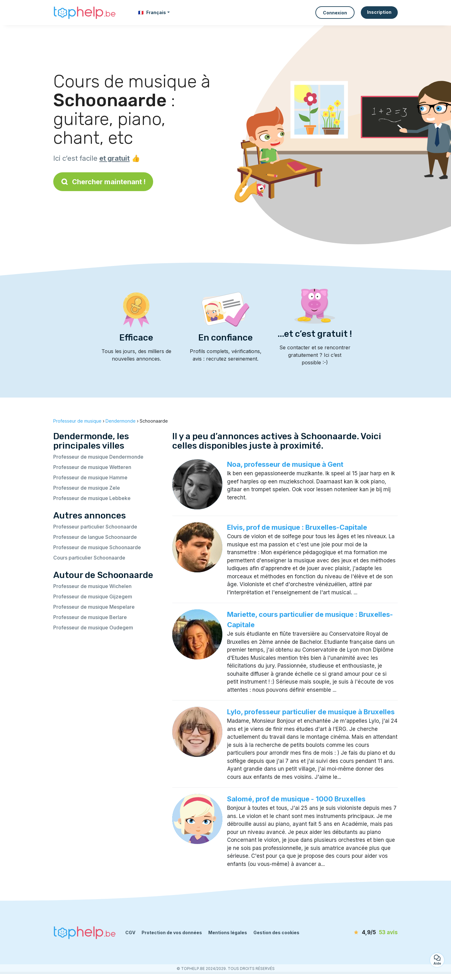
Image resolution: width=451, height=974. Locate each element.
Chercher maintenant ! (103, 182)
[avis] (362, 933)
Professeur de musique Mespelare (94, 607)
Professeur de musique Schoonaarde (97, 547)
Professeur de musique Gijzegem (92, 596)
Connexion (335, 12)
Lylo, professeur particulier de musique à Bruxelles (311, 712)
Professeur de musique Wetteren (92, 467)
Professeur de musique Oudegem (93, 627)
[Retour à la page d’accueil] (84, 12)
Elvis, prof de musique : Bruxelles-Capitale (297, 527)
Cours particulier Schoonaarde (89, 558)
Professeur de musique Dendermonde (98, 457)
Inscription (379, 12)
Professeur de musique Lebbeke (92, 498)
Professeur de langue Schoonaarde (95, 537)
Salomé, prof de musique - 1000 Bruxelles (296, 799)
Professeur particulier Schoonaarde (95, 526)
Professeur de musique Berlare (90, 617)
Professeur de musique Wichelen (92, 586)
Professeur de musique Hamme (90, 477)
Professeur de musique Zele (86, 488)
